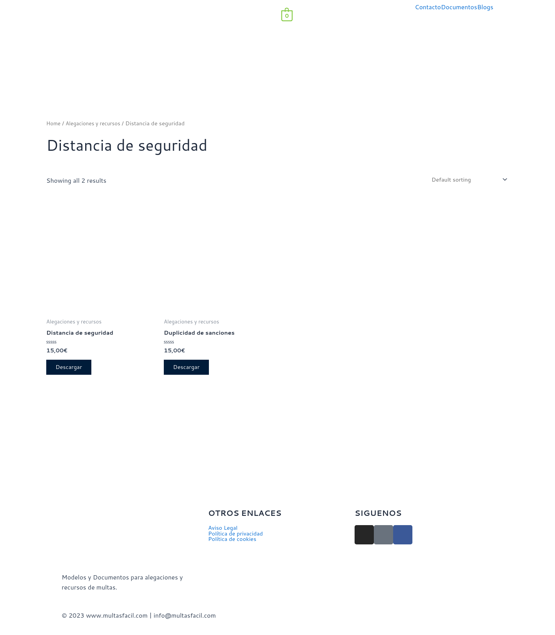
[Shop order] (464, 180)
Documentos (459, 7)
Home (54, 123)
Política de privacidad (238, 534)
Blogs (485, 7)
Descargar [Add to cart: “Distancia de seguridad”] (72, 371)
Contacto (428, 7)
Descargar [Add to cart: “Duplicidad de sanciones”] (189, 371)
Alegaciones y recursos (97, 123)
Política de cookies (234, 540)
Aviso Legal (224, 528)
